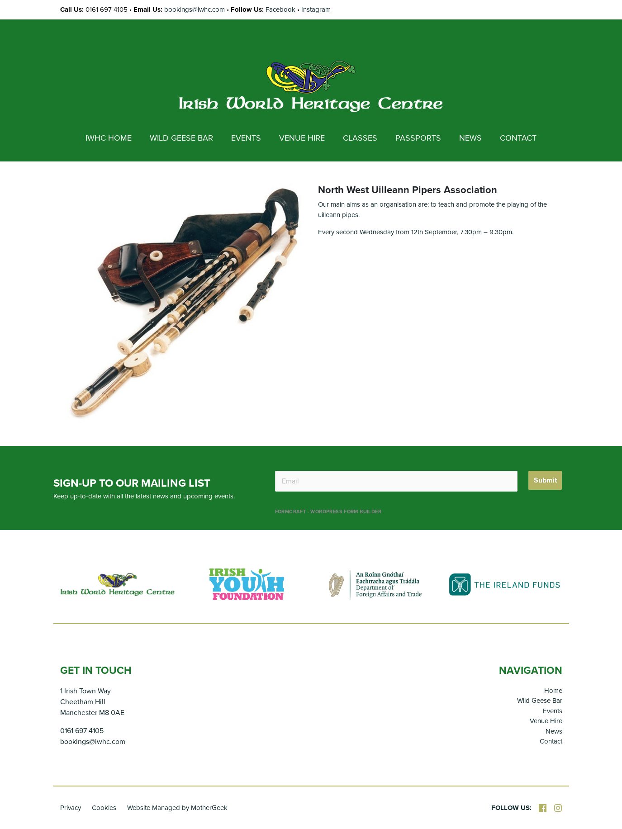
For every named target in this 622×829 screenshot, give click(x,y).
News (554, 731)
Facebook (280, 9)
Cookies (104, 808)
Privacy (70, 808)
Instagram (316, 9)
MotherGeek (209, 808)
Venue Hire (546, 721)
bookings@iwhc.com (194, 9)
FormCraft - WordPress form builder (328, 511)
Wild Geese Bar (539, 701)
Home (553, 691)
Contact (551, 741)
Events (552, 711)
